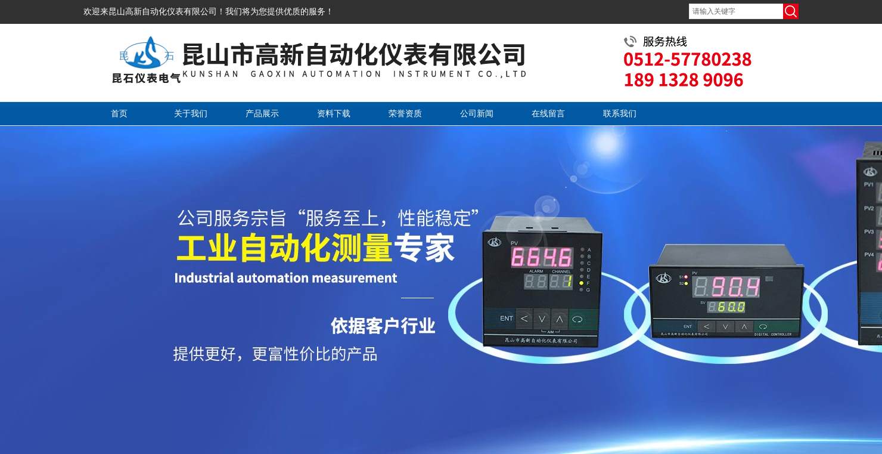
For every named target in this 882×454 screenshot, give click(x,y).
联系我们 (619, 113)
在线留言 (548, 113)
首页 (119, 113)
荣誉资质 (405, 113)
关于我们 (190, 113)
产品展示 (262, 113)
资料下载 (333, 113)
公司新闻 (476, 113)
